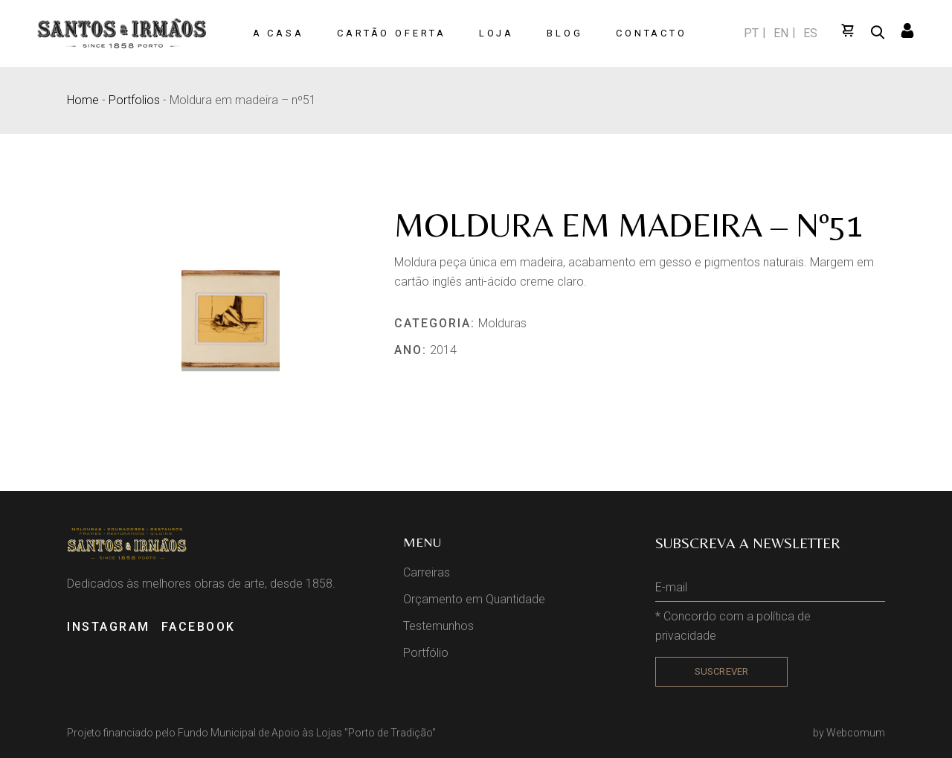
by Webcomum (849, 733)
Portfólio (425, 653)
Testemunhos (438, 626)
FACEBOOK (198, 627)
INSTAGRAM (108, 627)
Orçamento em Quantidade (474, 599)
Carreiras (426, 572)
